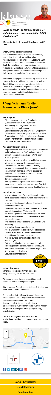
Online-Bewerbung (25, 392)
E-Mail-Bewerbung (26, 387)
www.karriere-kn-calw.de (18, 290)
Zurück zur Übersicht (26, 382)
